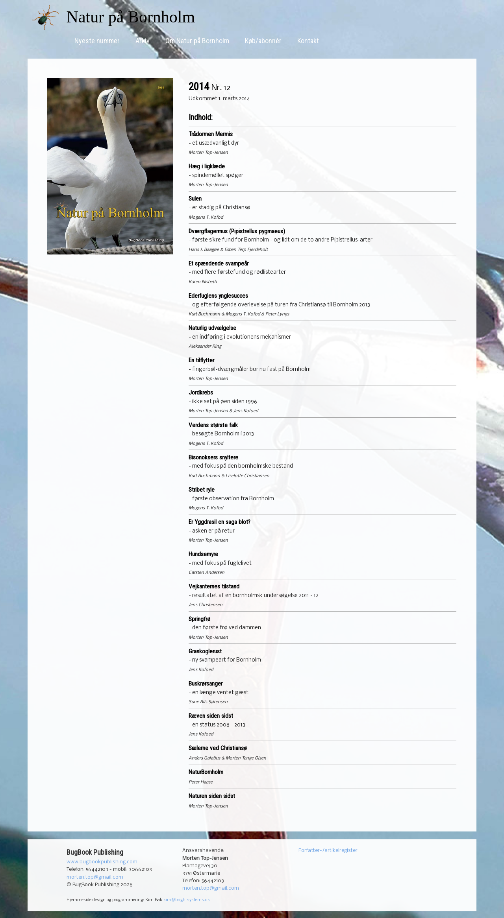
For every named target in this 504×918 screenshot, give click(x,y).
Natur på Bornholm (131, 17)
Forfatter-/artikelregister (328, 850)
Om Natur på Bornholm (197, 41)
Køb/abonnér (263, 41)
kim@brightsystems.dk (186, 900)
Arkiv (142, 41)
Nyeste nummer (97, 41)
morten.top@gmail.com (95, 877)
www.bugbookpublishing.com (102, 862)
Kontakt (308, 41)
